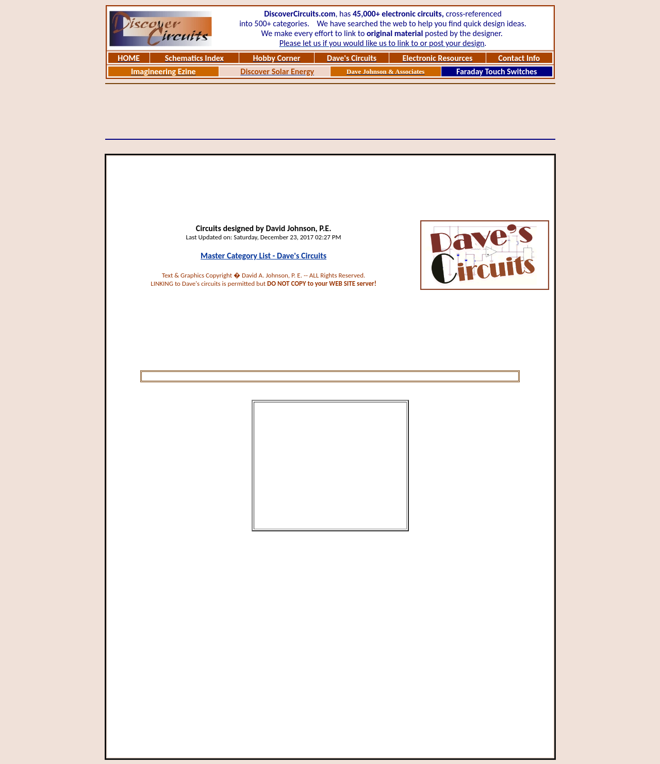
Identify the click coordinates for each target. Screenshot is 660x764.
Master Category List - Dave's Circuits (263, 256)
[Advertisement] (330, 111)
